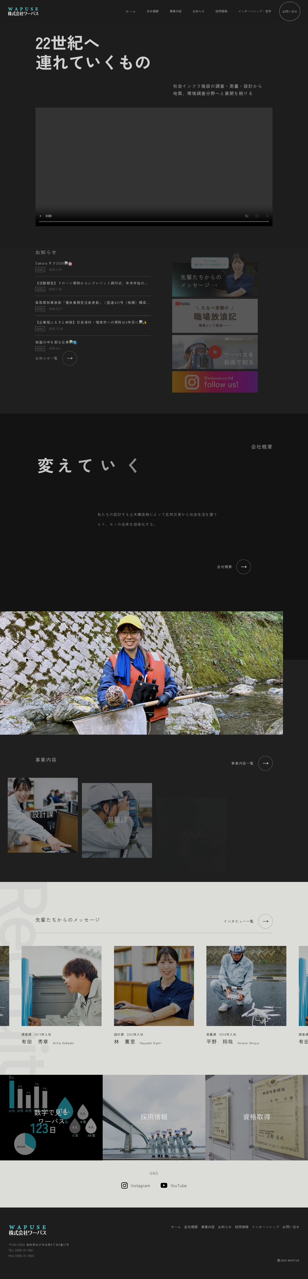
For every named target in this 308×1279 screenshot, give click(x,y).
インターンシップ (265, 1226)
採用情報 (221, 11)
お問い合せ (289, 11)
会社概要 (153, 11)
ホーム (131, 11)
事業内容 (176, 11)
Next (303, 992)
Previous (5, 992)
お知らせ (198, 11)
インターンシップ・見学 (254, 11)
